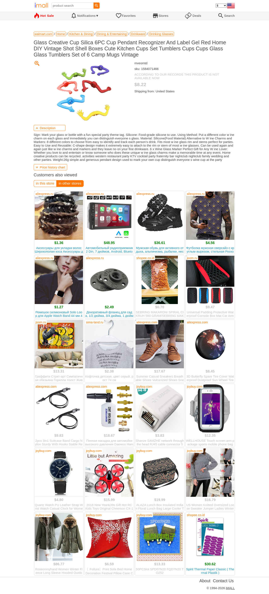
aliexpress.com (146, 322)
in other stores (70, 183)
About (204, 580)
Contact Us (223, 580)
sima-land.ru (94, 322)
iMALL (230, 588)
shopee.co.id (145, 258)
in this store (45, 183)
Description (45, 128)
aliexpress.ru (44, 193)
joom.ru (192, 258)
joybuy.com (144, 386)
